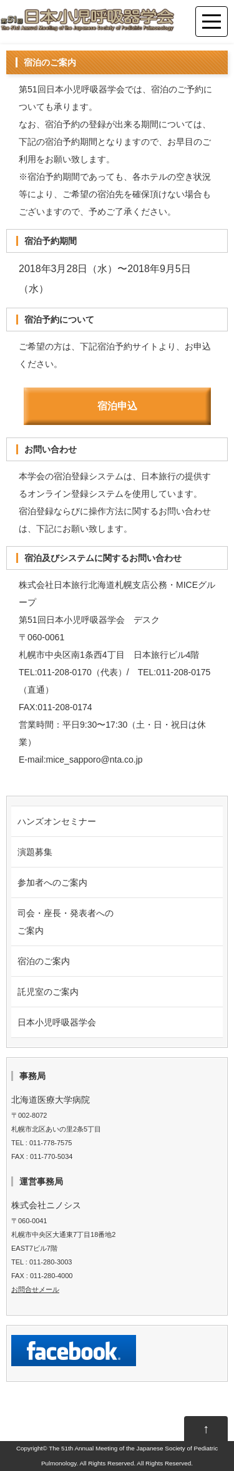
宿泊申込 (117, 406)
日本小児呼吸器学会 (56, 1022)
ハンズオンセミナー (56, 821)
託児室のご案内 (48, 992)
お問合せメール (35, 1289)
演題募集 (34, 852)
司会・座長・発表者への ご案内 (65, 922)
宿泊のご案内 (43, 961)
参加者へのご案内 (52, 882)
